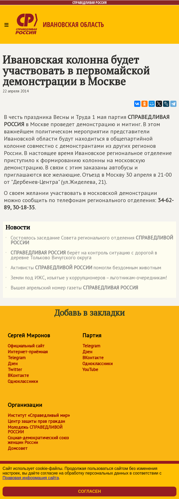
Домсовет (18, 448)
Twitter (15, 369)
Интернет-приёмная (28, 351)
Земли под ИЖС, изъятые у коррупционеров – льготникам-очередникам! (86, 278)
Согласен (89, 491)
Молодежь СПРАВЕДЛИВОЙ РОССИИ (35, 429)
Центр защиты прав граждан (36, 421)
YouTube (90, 369)
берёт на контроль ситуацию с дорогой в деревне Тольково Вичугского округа (81, 255)
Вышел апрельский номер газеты (71, 288)
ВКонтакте (18, 375)
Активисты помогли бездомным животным (83, 268)
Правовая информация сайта (31, 478)
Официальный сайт (26, 345)
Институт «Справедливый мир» (39, 415)
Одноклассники (23, 381)
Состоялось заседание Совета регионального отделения (89, 240)
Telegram (16, 357)
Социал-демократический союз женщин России (38, 440)
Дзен (13, 363)
